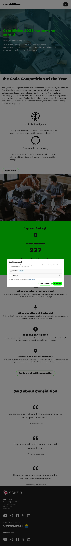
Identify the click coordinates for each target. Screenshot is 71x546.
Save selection (45, 283)
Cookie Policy (31, 279)
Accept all (57, 283)
